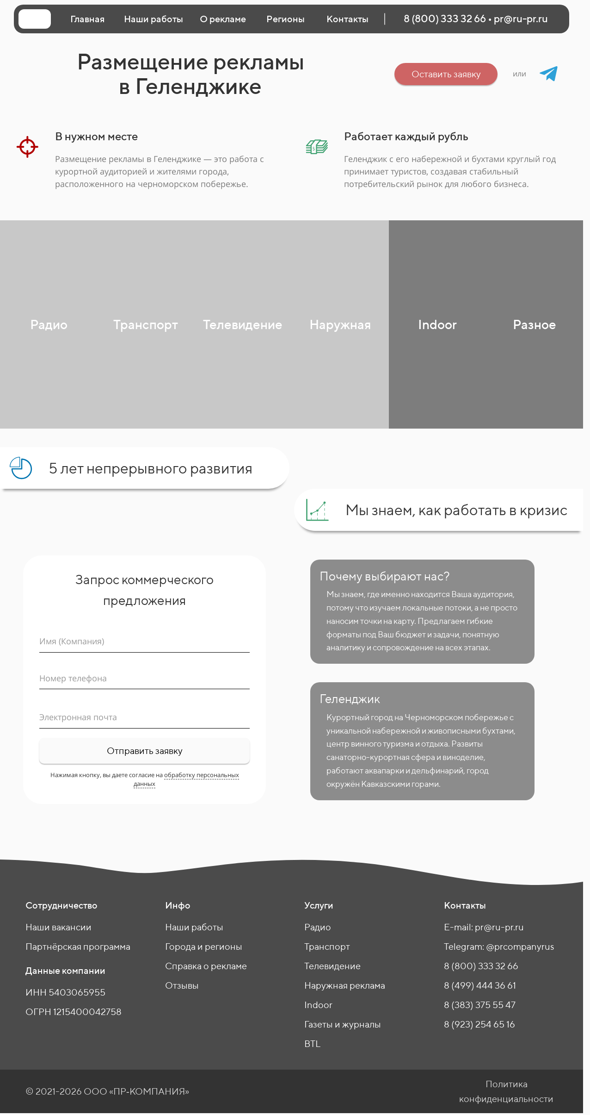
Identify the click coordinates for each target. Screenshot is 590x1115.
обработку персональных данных (186, 779)
